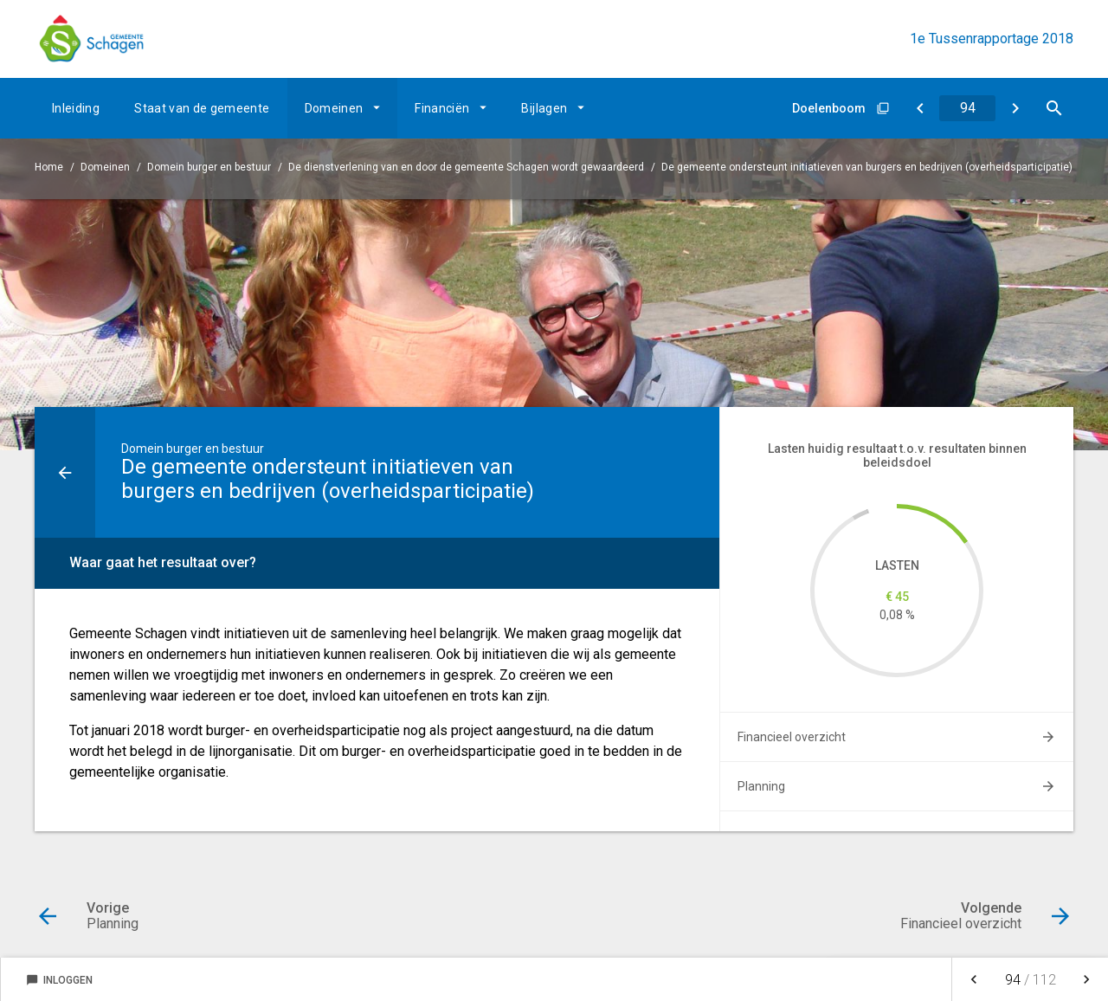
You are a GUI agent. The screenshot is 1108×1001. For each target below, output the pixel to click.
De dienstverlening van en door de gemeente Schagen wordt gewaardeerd (466, 167)
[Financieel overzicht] (1014, 108)
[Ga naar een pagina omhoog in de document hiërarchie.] (65, 472)
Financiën (442, 108)
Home (49, 167)
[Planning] (919, 108)
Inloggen (59, 980)
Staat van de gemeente (201, 108)
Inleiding (76, 108)
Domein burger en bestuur (209, 167)
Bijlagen (544, 108)
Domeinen (334, 108)
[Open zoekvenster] (1053, 108)
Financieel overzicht (792, 737)
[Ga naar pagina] (967, 108)
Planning (761, 786)
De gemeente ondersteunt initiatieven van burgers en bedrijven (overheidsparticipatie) (867, 167)
